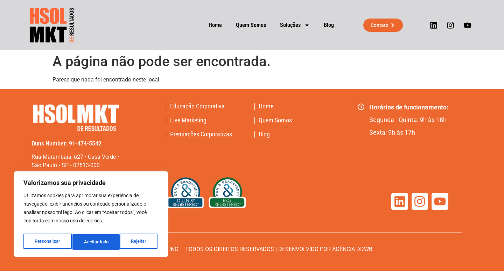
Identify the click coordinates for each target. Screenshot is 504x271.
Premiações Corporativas (201, 134)
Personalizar (47, 242)
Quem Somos (245, 25)
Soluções (288, 25)
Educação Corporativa (197, 106)
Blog (322, 25)
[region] (91, 216)
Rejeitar (91, 242)
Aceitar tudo (135, 242)
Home (209, 25)
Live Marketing (188, 120)
